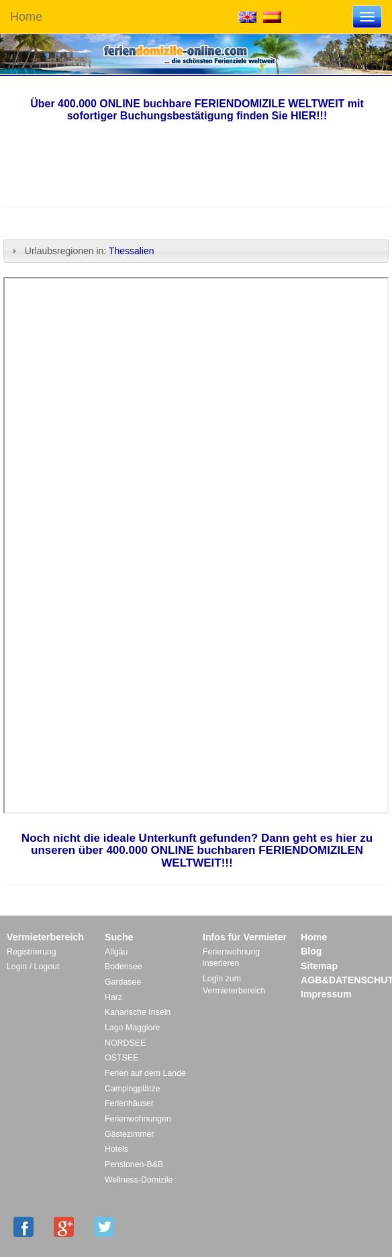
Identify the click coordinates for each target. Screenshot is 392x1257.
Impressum (326, 994)
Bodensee (123, 966)
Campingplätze (132, 1088)
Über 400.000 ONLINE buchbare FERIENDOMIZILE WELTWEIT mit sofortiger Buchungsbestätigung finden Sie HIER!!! (197, 109)
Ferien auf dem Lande (145, 1073)
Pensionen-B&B (134, 1164)
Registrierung (31, 952)
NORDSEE (125, 1043)
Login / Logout (33, 966)
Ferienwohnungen (138, 1119)
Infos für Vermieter (245, 937)
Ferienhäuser (129, 1103)
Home (26, 16)
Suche (119, 937)
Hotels (116, 1149)
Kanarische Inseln (137, 1012)
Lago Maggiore (132, 1027)
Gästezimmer (129, 1134)
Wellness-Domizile (139, 1180)
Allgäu (116, 952)
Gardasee (123, 982)
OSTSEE (121, 1057)
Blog (311, 951)
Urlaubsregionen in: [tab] (82, 250)
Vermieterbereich (45, 937)
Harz (113, 997)
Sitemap (319, 966)
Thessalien (133, 250)
